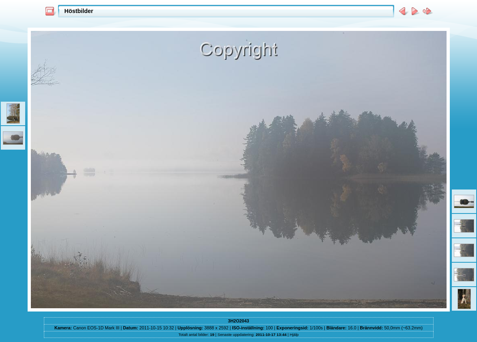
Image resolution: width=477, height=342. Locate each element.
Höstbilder (79, 11)
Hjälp (294, 334)
